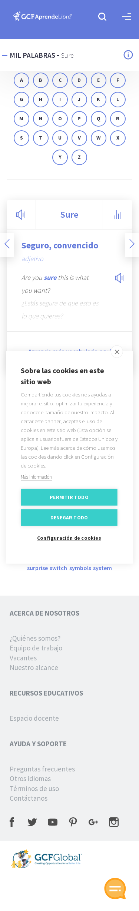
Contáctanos (28, 798)
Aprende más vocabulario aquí (69, 351)
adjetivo (32, 258)
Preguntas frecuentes (42, 768)
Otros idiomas (30, 778)
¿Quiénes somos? (35, 638)
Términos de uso (34, 788)
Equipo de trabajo (36, 647)
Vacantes (23, 657)
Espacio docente (34, 718)
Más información (36, 483)
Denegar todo (69, 524)
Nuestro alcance (34, 667)
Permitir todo (69, 503)
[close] (117, 358)
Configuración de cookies (69, 544)
